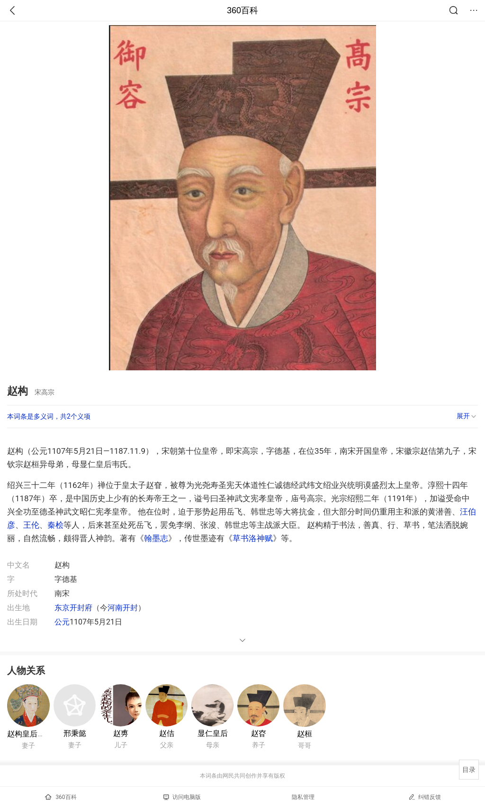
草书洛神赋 (253, 538)
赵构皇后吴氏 (30, 733)
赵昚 (258, 733)
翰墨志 (156, 538)
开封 (130, 607)
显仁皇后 (213, 733)
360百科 (242, 10)
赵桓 (304, 733)
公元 (62, 621)
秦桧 (55, 525)
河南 (115, 607)
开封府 (81, 607)
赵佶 (166, 733)
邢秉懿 (74, 733)
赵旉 (120, 733)
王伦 (31, 525)
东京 (62, 607)
